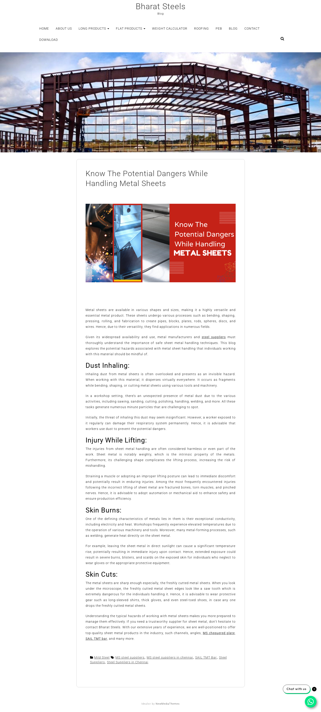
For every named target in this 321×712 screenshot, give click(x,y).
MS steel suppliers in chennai (170, 657)
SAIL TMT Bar (206, 657)
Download (48, 40)
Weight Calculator (169, 28)
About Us (64, 28)
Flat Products (130, 28)
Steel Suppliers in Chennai (127, 662)
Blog (233, 28)
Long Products (94, 28)
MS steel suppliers (129, 657)
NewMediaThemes (168, 703)
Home (44, 28)
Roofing (201, 28)
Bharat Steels (161, 6)
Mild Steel (102, 657)
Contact (252, 28)
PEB (219, 28)
